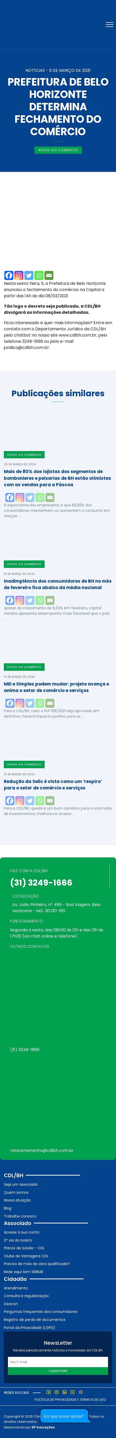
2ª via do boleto (18, 1240)
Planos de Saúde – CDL (24, 1248)
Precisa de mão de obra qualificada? (37, 1263)
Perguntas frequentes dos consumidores (40, 1311)
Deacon (11, 1303)
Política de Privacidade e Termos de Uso (70, 1399)
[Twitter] (28, 275)
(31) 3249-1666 (41, 882)
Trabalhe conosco (20, 1216)
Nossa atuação (17, 1200)
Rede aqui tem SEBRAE (23, 1271)
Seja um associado (21, 1184)
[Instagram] (18, 275)
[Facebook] (8, 275)
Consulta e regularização (26, 1295)
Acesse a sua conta (21, 1232)
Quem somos (16, 1192)
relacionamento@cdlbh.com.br (42, 1150)
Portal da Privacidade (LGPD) (29, 1327)
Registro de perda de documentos (34, 1319)
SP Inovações (43, 1427)
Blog (7, 1208)
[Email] (48, 275)
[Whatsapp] (38, 275)
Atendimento (16, 1288)
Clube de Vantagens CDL (26, 1256)
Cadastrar (58, 1371)
